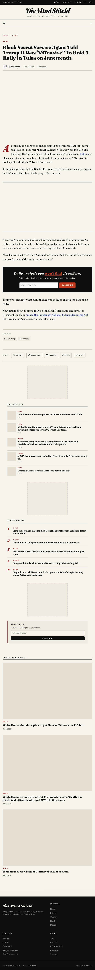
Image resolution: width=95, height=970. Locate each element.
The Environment (10, 954)
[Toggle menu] (91, 23)
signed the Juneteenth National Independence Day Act (57, 314)
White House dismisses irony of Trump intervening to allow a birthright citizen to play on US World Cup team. (49, 428)
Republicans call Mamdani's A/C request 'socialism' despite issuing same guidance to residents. (48, 573)
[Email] (38, 285)
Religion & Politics (10, 950)
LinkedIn (51, 355)
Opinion (53, 917)
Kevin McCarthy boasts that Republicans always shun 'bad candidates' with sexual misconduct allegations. (48, 443)
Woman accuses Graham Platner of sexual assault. (44, 470)
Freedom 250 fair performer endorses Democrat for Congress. (46, 542)
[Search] (4, 23)
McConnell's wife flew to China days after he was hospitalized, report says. (49, 553)
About (57, 2)
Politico (84, 153)
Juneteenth (24, 339)
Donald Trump (9, 339)
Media (53, 925)
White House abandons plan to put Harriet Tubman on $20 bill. (50, 414)
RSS (90, 2)
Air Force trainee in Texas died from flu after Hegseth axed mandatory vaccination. (49, 532)
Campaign (7, 946)
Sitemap (53, 954)
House (6, 942)
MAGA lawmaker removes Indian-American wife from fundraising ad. (52, 457)
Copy (80, 355)
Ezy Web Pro (87, 965)
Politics (53, 913)
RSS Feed (54, 950)
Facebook (34, 355)
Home (5, 36)
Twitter (17, 355)
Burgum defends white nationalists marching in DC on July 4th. (46, 563)
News (15, 36)
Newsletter (80, 2)
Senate (6, 938)
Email (66, 355)
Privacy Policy (56, 946)
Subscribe (67, 285)
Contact (67, 2)
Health (53, 921)
